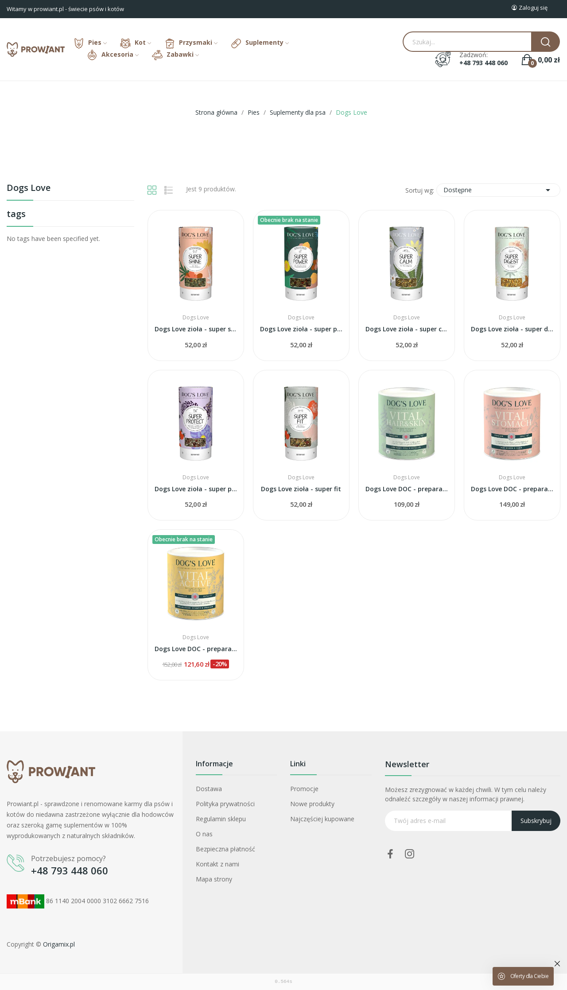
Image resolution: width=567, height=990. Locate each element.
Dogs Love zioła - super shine (196, 329)
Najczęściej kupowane (322, 819)
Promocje (304, 788)
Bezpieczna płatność (225, 849)
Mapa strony (214, 879)
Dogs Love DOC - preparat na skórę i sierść (406, 489)
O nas (204, 834)
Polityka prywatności (225, 804)
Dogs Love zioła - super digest (512, 329)
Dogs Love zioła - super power (301, 329)
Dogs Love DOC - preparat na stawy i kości (196, 648)
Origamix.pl (59, 944)
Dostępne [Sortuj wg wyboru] (498, 190)
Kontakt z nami (217, 864)
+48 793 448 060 (483, 63)
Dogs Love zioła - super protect (196, 489)
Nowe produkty (312, 804)
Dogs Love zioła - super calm (406, 329)
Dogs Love (28, 188)
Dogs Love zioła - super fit (301, 489)
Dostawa (209, 788)
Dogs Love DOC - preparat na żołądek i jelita (512, 489)
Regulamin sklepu (221, 819)
